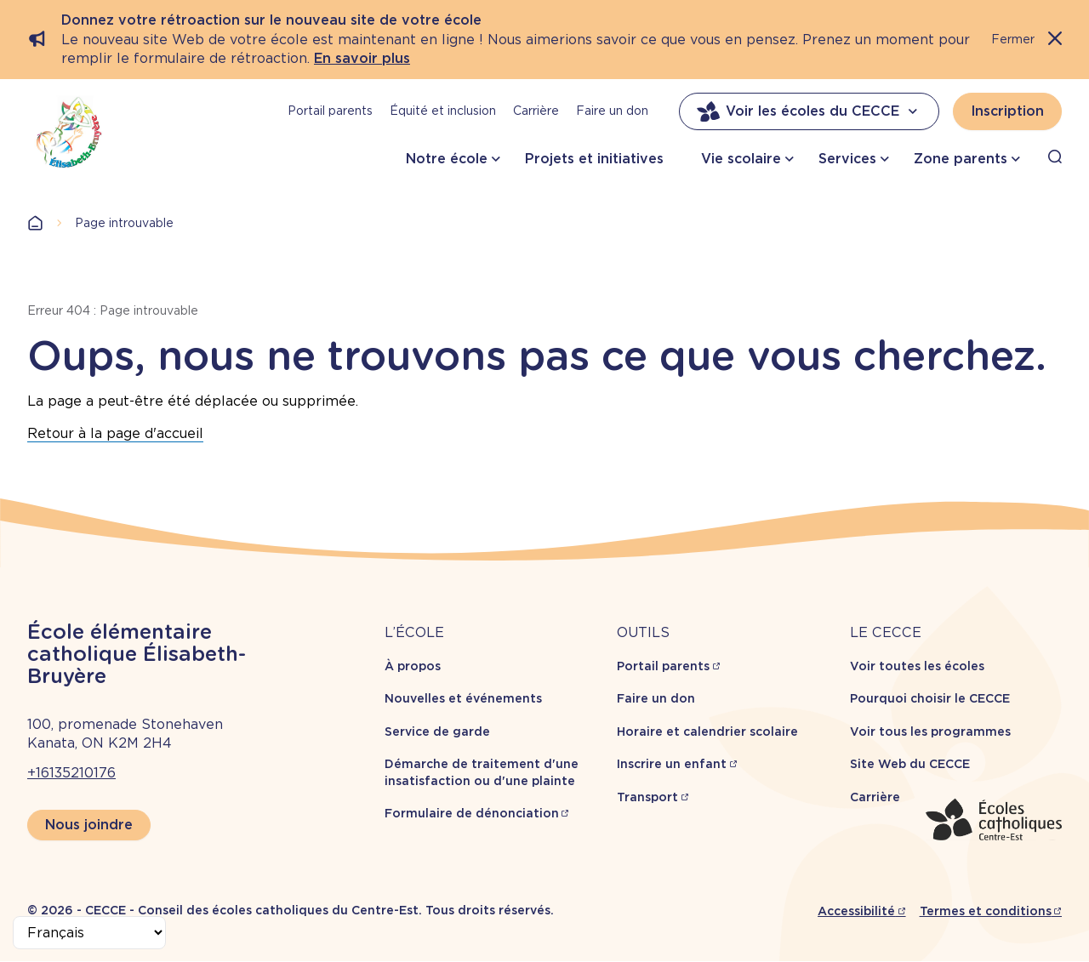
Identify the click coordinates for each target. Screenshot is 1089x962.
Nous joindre (89, 825)
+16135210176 (71, 773)
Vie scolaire (741, 159)
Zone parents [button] (960, 159)
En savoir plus (362, 58)
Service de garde (437, 731)
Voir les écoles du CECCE (809, 111)
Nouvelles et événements (463, 698)
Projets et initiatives (594, 159)
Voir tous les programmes (930, 731)
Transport (647, 797)
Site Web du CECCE (910, 764)
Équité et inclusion (443, 110)
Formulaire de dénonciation (472, 813)
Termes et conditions (986, 911)
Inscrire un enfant (672, 764)
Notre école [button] (446, 159)
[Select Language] (89, 932)
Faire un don (612, 110)
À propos (413, 666)
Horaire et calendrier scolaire (707, 731)
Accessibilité (856, 911)
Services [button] (847, 159)
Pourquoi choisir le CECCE (930, 698)
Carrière (536, 110)
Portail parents (330, 110)
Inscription (1007, 111)
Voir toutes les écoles (917, 666)
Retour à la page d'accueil (115, 433)
